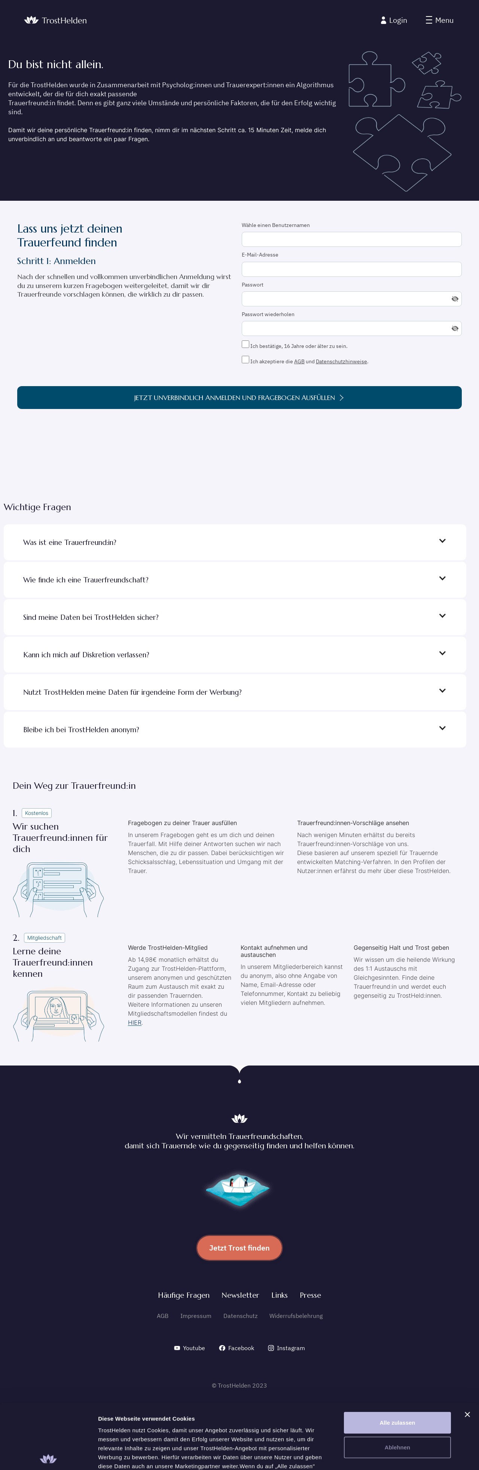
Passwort (252, 284)
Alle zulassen (397, 1355)
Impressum (195, 1315)
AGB (299, 361)
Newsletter (240, 1295)
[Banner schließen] (467, 1347)
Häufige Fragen (184, 1295)
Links (279, 1295)
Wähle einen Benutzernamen (276, 225)
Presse (310, 1295)
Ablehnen (397, 1380)
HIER (134, 1022)
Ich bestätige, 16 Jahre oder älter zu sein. (295, 344)
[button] (439, 20)
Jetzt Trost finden (239, 1248)
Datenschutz (240, 1315)
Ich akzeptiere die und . (305, 360)
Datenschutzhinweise (341, 361)
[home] (55, 20)
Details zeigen (398, 1455)
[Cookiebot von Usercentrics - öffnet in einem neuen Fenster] (48, 1455)
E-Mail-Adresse (260, 254)
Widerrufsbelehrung (296, 1315)
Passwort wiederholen (268, 314)
